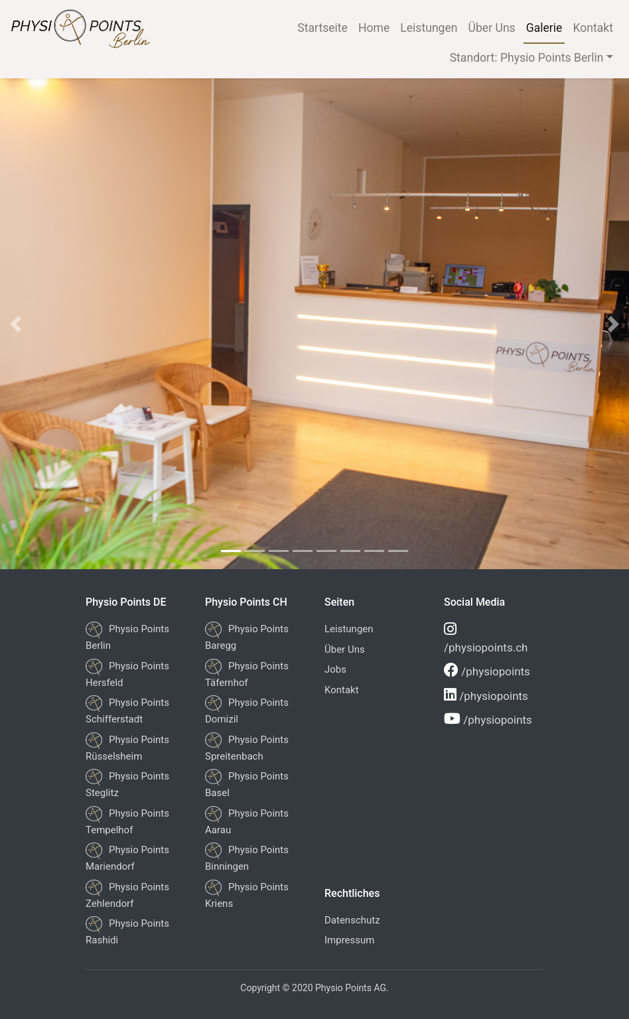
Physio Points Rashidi (127, 931)
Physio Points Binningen (247, 857)
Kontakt (593, 27)
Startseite (322, 27)
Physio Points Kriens (247, 895)
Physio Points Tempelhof (127, 821)
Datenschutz (352, 920)
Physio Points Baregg (247, 636)
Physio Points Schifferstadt (127, 710)
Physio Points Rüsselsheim (127, 747)
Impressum (349, 940)
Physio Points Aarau (247, 821)
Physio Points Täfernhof (247, 674)
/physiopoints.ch (485, 638)
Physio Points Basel (247, 784)
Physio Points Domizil (247, 710)
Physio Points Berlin (127, 636)
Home (373, 27)
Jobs (335, 669)
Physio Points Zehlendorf (127, 895)
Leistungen (428, 27)
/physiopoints (487, 670)
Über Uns (492, 27)
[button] (15, 323)
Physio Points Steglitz (127, 784)
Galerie (544, 27)
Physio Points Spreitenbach (247, 747)
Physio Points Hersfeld (127, 674)
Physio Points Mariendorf (127, 857)
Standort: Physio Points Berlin (527, 57)
